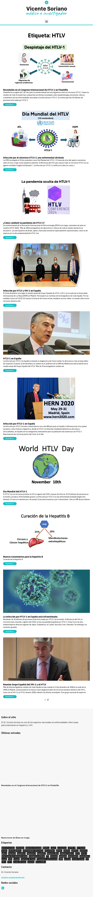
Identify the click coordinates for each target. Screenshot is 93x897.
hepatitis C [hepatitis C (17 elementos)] (41, 853)
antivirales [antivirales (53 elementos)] (20, 848)
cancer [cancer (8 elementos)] (53, 848)
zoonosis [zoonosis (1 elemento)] (31, 862)
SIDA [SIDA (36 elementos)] (10, 859)
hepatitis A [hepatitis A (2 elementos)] (21, 853)
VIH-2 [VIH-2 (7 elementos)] (9, 862)
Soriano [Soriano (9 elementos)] (16, 859)
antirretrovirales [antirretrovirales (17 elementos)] (8, 848)
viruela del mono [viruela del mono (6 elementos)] (19, 862)
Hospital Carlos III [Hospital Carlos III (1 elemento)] (67, 853)
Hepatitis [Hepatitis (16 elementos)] (12, 853)
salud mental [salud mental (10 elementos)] (73, 856)
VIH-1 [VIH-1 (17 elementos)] (4, 862)
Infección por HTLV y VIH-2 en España (22, 290)
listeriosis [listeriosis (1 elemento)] (54, 856)
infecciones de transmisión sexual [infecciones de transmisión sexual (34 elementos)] (14, 856)
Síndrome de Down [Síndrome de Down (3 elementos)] (28, 859)
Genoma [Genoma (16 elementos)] (67, 851)
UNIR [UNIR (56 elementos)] (61, 859)
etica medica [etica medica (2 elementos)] (50, 851)
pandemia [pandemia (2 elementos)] (63, 856)
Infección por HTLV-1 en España (19, 423)
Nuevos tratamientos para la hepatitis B (23, 556)
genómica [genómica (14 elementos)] (83, 851)
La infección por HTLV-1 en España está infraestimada (30, 616)
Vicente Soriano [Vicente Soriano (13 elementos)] (78, 859)
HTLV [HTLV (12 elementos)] (77, 853)
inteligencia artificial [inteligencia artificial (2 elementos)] (37, 856)
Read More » (10, 104)
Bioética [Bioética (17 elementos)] (46, 848)
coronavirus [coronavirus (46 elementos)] (62, 848)
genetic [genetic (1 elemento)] (59, 851)
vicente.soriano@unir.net (12, 877)
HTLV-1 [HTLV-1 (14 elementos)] (84, 853)
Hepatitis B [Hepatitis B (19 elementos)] (31, 853)
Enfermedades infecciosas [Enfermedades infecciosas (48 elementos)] (33, 851)
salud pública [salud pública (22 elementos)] (85, 856)
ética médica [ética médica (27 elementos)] (41, 862)
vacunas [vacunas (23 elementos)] (67, 859)
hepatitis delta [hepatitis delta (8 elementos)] (53, 853)
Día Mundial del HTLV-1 (15, 491)
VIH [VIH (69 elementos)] (87, 859)
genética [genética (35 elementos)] (74, 851)
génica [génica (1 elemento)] (4, 853)
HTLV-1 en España (12, 358)
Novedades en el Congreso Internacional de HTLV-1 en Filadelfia (35, 90)
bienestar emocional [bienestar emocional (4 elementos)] (33, 848)
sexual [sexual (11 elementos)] (4, 859)
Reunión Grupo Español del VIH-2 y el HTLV (24, 684)
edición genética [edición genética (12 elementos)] (15, 851)
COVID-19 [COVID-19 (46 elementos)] (71, 848)
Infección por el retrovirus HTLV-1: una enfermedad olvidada (33, 157)
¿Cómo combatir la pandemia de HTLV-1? (24, 223)
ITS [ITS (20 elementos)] (47, 856)
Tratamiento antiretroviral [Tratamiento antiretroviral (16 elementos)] (47, 859)
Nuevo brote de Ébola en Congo (15, 838)
